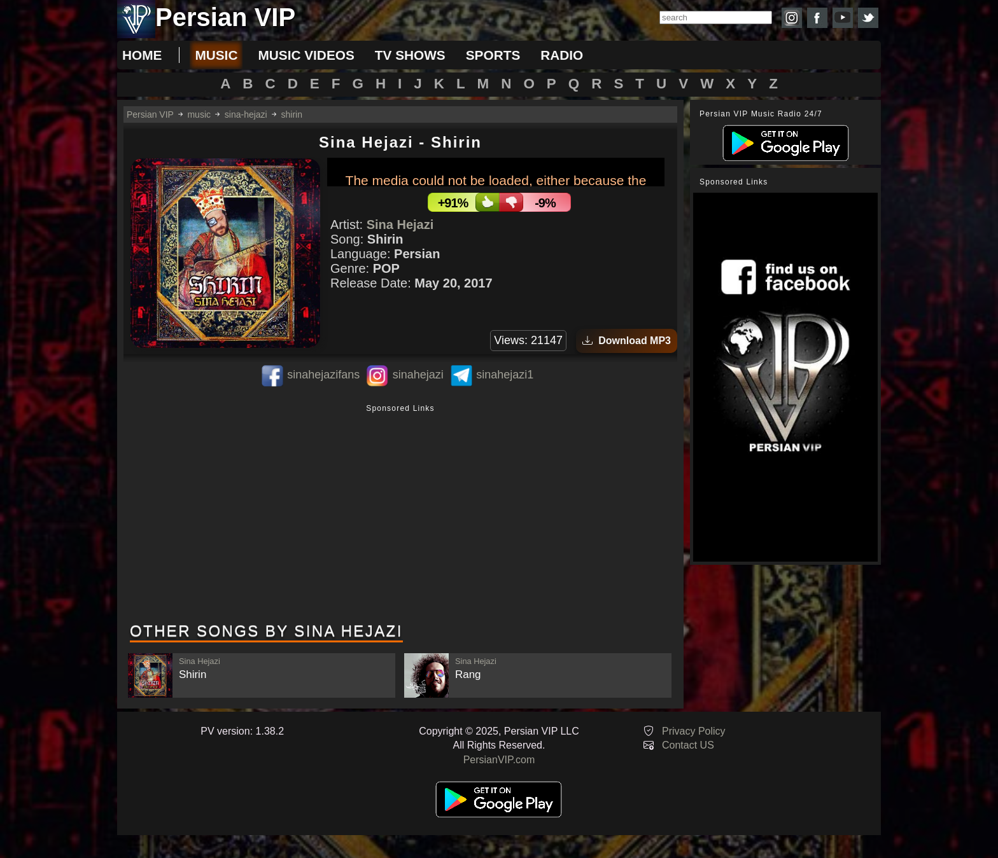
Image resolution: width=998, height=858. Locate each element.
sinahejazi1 (504, 374)
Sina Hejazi (400, 225)
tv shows (410, 55)
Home (142, 55)
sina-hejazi (246, 114)
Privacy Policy (694, 731)
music (216, 55)
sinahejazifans (323, 374)
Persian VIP (150, 114)
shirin (291, 114)
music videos (306, 55)
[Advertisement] (400, 515)
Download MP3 (626, 340)
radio (561, 55)
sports (493, 55)
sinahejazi (418, 374)
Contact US (688, 745)
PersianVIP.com (499, 759)
